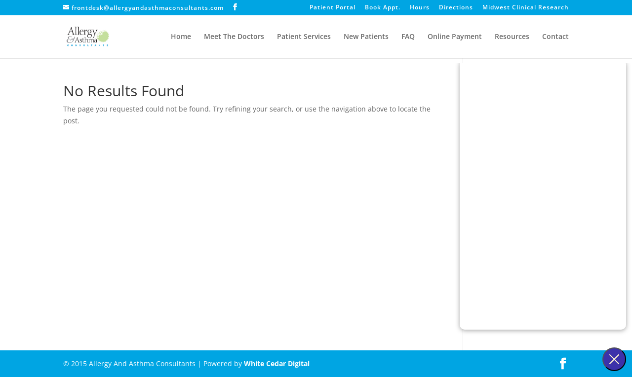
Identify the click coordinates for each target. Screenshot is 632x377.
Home (181, 37)
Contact (555, 37)
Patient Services (304, 37)
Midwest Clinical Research (525, 7)
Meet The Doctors (234, 37)
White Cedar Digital (277, 363)
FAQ (408, 37)
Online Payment (455, 37)
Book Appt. (382, 7)
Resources (512, 37)
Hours (420, 7)
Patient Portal (333, 7)
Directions (456, 7)
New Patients (366, 37)
